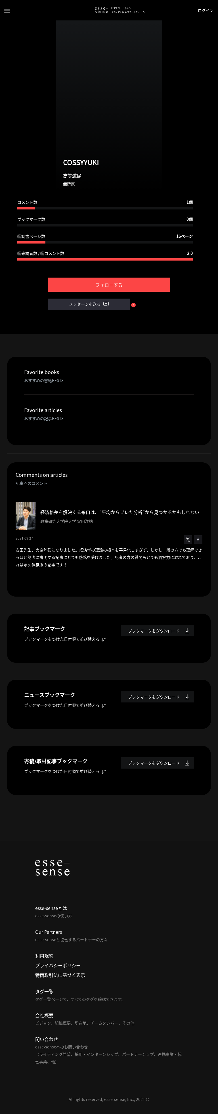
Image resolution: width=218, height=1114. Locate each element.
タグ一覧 (44, 991)
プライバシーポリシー (58, 965)
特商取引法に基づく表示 (60, 975)
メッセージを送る (89, 304)
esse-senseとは (51, 908)
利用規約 (44, 955)
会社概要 (44, 1015)
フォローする (109, 284)
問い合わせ (46, 1039)
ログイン (206, 10)
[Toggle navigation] (7, 10)
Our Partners (48, 931)
